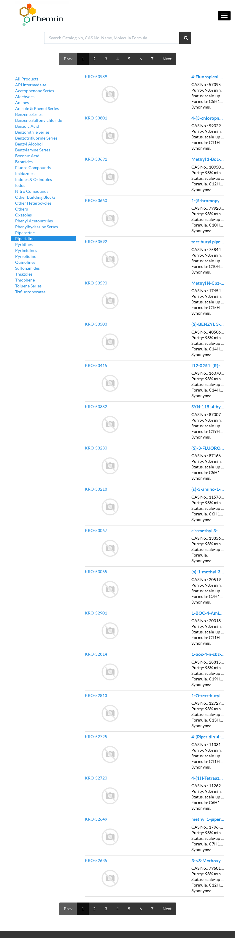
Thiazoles (23, 274)
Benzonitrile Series (32, 132)
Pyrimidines (26, 250)
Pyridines (24, 244)
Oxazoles (23, 215)
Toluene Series (28, 286)
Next (167, 58)
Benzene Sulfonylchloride (38, 120)
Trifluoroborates (30, 292)
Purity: (197, 90)
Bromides (24, 161)
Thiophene (25, 280)
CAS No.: (199, 85)
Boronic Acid (27, 155)
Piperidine (24, 238)
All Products (26, 79)
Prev (68, 58)
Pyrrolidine (25, 256)
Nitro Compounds (31, 191)
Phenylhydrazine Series (36, 226)
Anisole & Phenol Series (37, 108)
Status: (197, 96)
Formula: (199, 101)
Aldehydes (24, 96)
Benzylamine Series (32, 150)
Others (21, 209)
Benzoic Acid (27, 126)
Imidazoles (24, 173)
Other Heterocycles (33, 203)
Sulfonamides (27, 268)
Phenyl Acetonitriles (34, 221)
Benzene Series (28, 114)
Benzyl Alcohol (29, 144)
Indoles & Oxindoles (33, 179)
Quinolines (25, 262)
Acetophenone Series (34, 90)
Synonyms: (201, 107)
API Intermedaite (30, 85)
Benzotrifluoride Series (36, 138)
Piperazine (25, 232)
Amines (22, 102)
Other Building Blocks (35, 197)
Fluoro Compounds (33, 167)
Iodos (20, 185)
